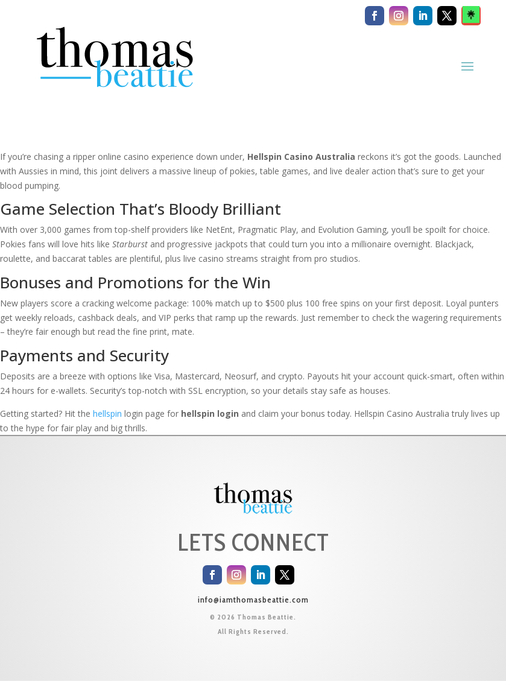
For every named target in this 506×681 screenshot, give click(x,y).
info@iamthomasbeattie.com (253, 599)
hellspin (107, 413)
